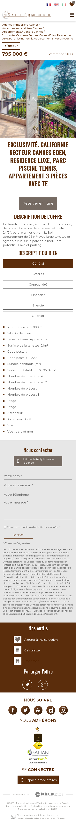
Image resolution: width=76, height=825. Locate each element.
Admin (65, 806)
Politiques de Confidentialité (57, 610)
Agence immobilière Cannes (20, 24)
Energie (38, 305)
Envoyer (18, 534)
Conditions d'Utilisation (21, 614)
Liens (57, 806)
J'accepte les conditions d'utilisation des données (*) (34, 527)
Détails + (38, 274)
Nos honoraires (46, 806)
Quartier (38, 316)
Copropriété (38, 284)
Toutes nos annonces (29, 809)
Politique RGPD (49, 809)
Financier (38, 295)
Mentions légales (28, 806)
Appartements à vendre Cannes (22, 31)
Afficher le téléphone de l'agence (38, 461)
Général (38, 263)
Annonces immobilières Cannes (22, 28)
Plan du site (12, 806)
